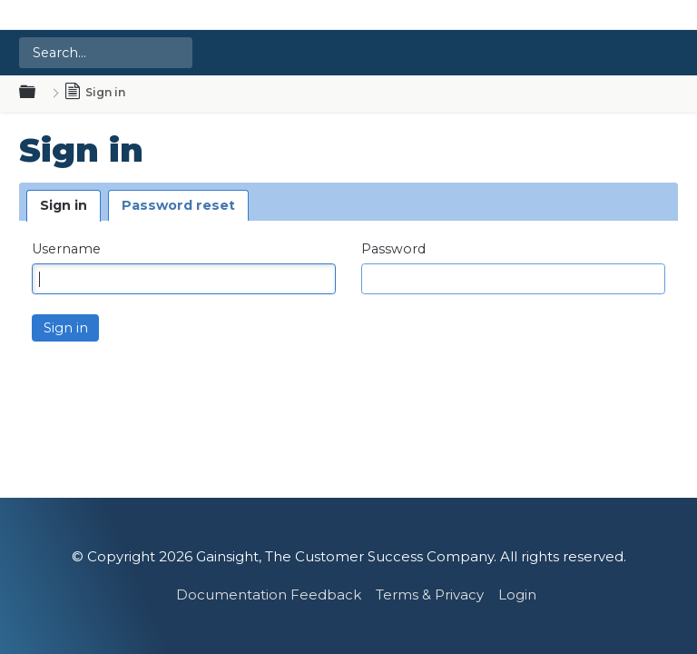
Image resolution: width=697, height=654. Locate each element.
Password (393, 249)
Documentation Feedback (268, 594)
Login (517, 594)
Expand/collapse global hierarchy (38, 93)
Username (66, 249)
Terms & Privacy (430, 594)
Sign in (63, 205)
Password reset (178, 205)
